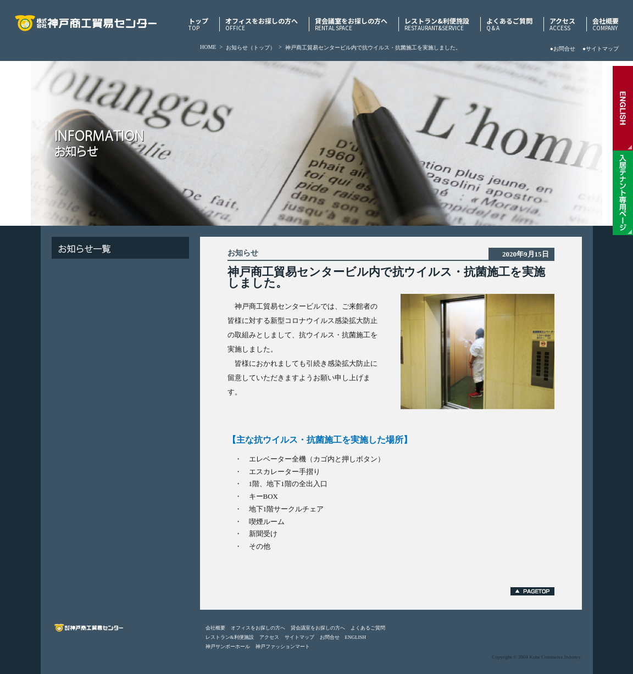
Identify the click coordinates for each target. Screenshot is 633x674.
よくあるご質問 (509, 24)
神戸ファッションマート (283, 646)
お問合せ (330, 637)
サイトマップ (299, 637)
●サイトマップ (600, 49)
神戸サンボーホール (228, 646)
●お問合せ (562, 49)
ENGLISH (356, 637)
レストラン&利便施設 (436, 24)
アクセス (562, 24)
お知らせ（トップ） (250, 47)
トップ (198, 24)
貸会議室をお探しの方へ (351, 24)
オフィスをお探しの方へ (261, 24)
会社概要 (605, 24)
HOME (208, 47)
